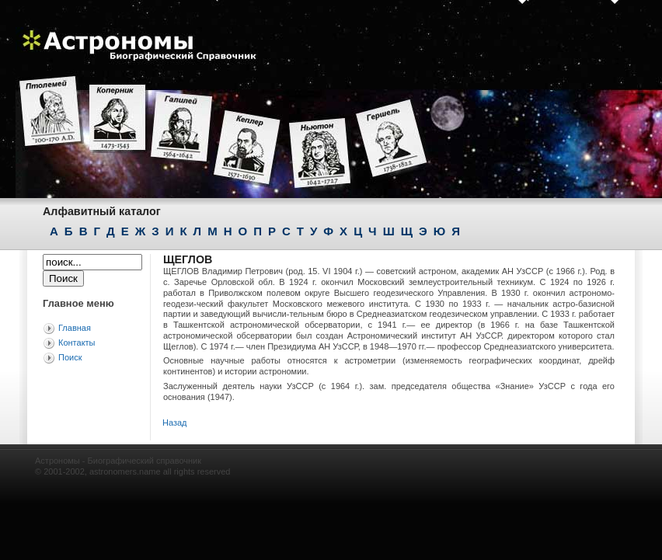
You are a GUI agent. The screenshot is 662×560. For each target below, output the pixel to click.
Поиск (70, 357)
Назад (174, 422)
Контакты (77, 342)
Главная (74, 327)
